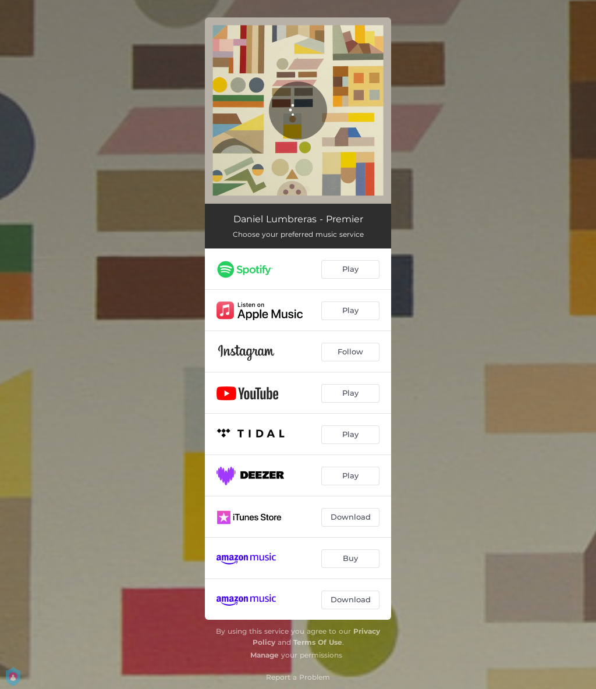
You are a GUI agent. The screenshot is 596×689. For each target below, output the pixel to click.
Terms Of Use (317, 642)
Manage (264, 655)
